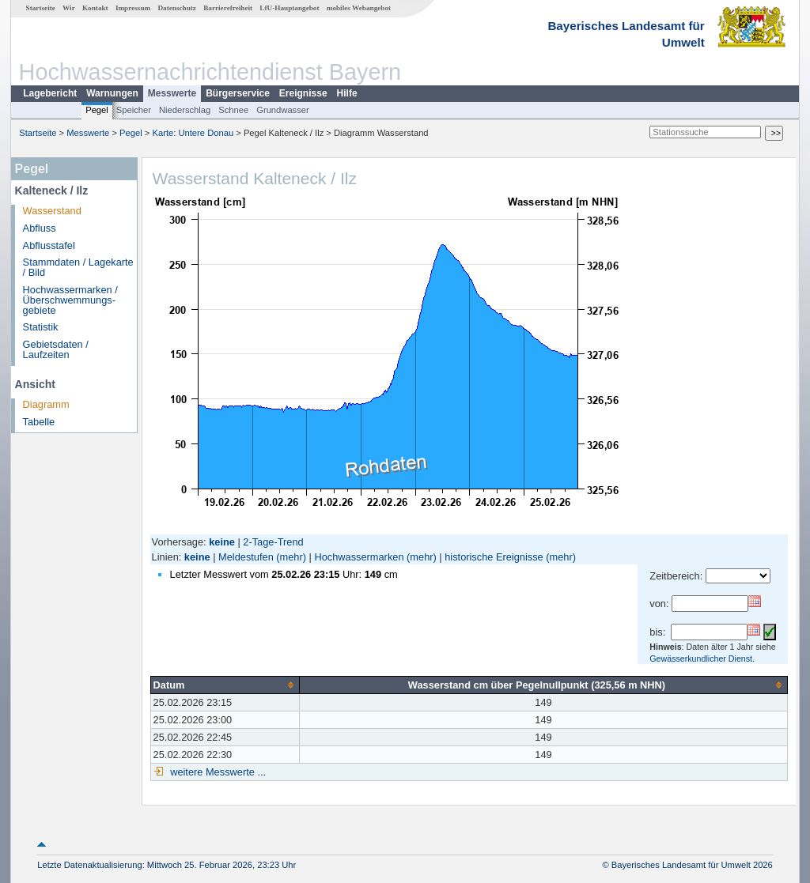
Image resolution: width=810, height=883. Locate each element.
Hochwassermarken (358, 557)
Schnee (233, 110)
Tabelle (39, 422)
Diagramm (46, 404)
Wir (68, 8)
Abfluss (39, 228)
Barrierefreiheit (227, 8)
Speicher (133, 110)
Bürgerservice (238, 93)
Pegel (96, 110)
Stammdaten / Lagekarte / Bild (78, 267)
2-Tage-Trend (273, 542)
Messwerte (172, 93)
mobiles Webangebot (359, 8)
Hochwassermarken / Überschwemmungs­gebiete (70, 300)
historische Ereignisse (494, 557)
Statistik (41, 327)
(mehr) (291, 557)
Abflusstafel (49, 245)
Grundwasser (282, 110)
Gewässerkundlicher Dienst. (702, 658)
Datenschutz (176, 8)
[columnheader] (224, 684)
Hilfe (347, 93)
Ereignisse (303, 93)
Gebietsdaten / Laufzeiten (56, 349)
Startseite (40, 8)
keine (197, 557)
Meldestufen (246, 557)
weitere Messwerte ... (217, 772)
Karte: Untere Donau (193, 133)
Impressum (132, 8)
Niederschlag (184, 110)
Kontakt (95, 8)
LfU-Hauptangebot (289, 8)
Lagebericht (50, 93)
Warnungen (112, 93)
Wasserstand (52, 211)
